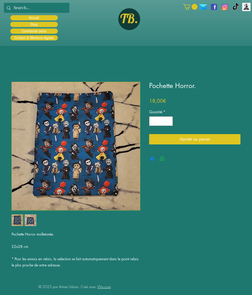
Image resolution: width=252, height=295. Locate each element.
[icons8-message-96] (203, 7)
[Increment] (169, 121)
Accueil (34, 17)
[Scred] (246, 7)
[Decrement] (153, 121)
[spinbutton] (161, 121)
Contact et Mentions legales (34, 38)
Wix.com (104, 286)
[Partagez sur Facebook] (152, 159)
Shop (34, 24)
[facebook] (214, 7)
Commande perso (34, 31)
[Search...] (36, 8)
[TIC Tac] (235, 7)
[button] (190, 7)
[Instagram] (225, 7)
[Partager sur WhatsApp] (162, 159)
